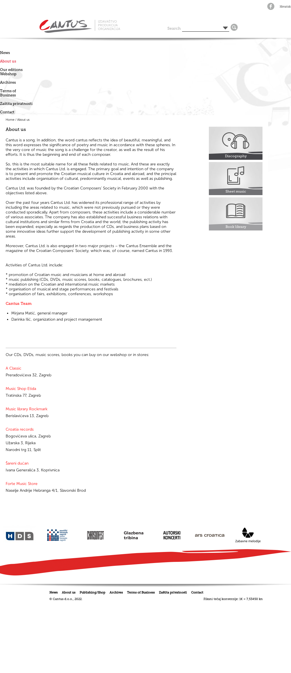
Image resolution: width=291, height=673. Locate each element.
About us (8, 61)
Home (10, 120)
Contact (7, 112)
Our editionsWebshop (11, 72)
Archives (8, 82)
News (5, 53)
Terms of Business (8, 93)
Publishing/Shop (92, 592)
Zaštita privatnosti (16, 104)
